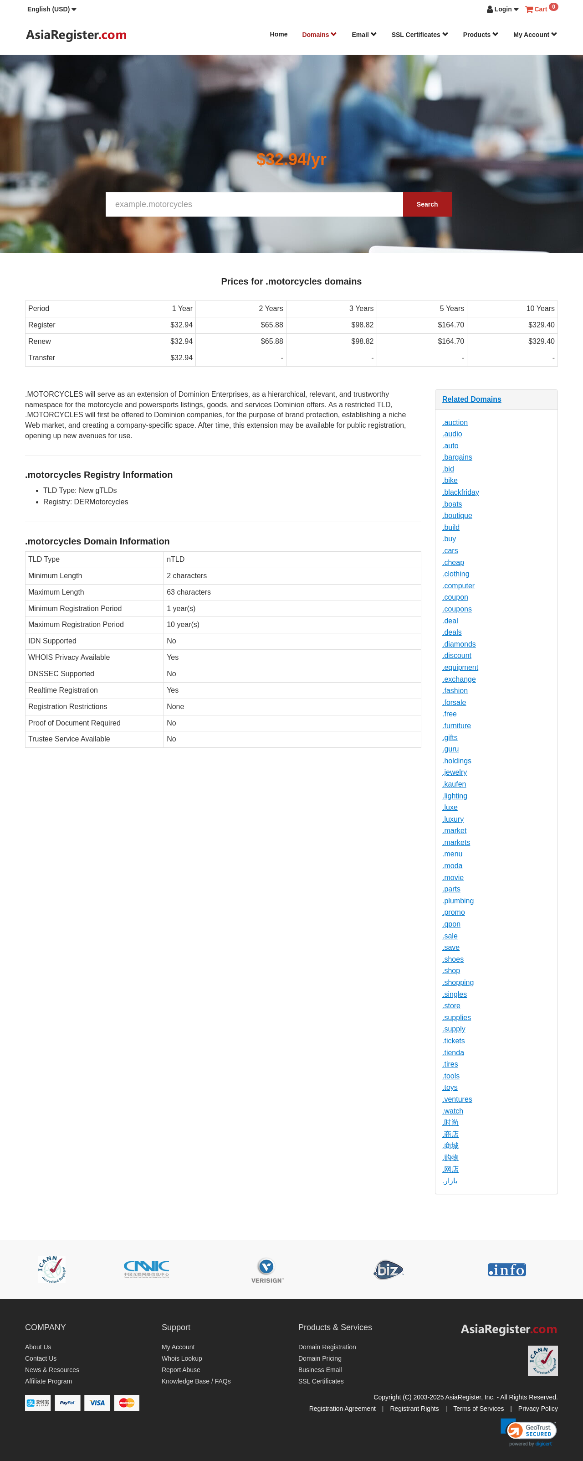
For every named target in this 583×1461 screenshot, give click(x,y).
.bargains (457, 457)
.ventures (457, 1099)
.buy (449, 539)
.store (451, 1006)
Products (481, 34)
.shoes (453, 959)
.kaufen (454, 784)
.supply (453, 1029)
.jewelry (454, 772)
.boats (452, 504)
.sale (450, 936)
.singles (454, 994)
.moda (452, 866)
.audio (452, 434)
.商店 (450, 1134)
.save (451, 947)
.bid (448, 469)
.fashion (455, 690)
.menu (452, 854)
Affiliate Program (48, 1381)
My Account (535, 34)
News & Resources (52, 1369)
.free (449, 714)
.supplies (456, 1017)
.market (454, 830)
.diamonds (459, 644)
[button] (52, 9)
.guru (450, 749)
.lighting (454, 796)
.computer (458, 586)
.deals (452, 632)
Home (279, 34)
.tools (451, 1076)
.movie (453, 877)
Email (364, 34)
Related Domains (471, 399)
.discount (456, 655)
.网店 (450, 1169)
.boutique (457, 515)
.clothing (456, 574)
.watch (452, 1111)
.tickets (453, 1041)
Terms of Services (478, 1408)
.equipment (460, 667)
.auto (450, 446)
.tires (450, 1064)
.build (451, 527)
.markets (456, 842)
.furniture (456, 726)
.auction (455, 422)
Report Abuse (181, 1369)
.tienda (453, 1053)
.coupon (455, 597)
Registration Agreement (342, 1408)
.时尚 (450, 1122)
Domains (319, 34)
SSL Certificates (420, 34)
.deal (450, 621)
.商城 (450, 1146)
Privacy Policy (538, 1408)
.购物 (450, 1157)
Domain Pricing (320, 1358)
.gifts (450, 737)
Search (427, 204)
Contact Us (40, 1358)
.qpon (451, 924)
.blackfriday (460, 492)
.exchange (459, 679)
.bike (450, 480)
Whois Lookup (182, 1358)
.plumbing (458, 901)
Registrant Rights (414, 1408)
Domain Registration (327, 1347)
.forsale (454, 702)
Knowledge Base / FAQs (196, 1381)
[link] (529, 1432)
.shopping (458, 982)
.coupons (457, 609)
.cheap (453, 562)
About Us (38, 1347)
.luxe (450, 807)
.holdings (456, 761)
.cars (450, 550)
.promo (453, 912)
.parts (451, 889)
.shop (451, 970)
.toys (450, 1087)
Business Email (320, 1369)
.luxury (453, 819)
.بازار (449, 1181)
